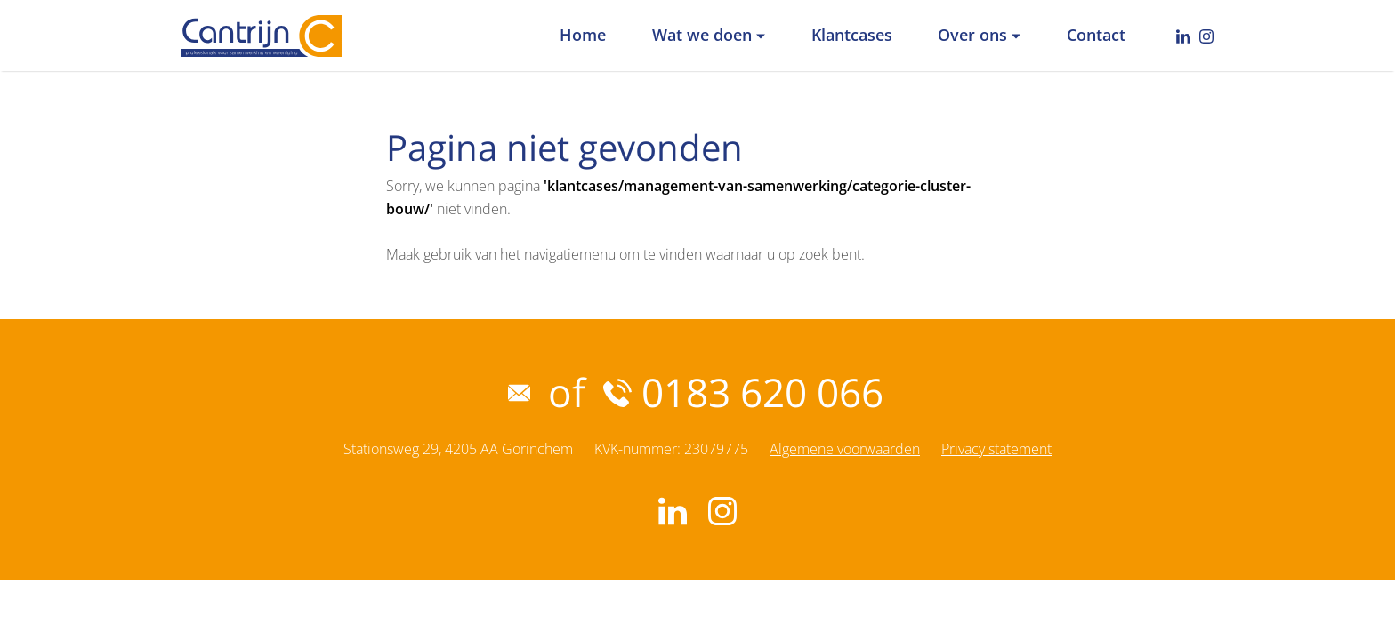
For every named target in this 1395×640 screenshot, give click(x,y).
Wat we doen (702, 34)
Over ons (972, 34)
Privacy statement (996, 449)
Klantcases (851, 34)
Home (583, 34)
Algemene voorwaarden (845, 449)
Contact (1096, 34)
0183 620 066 (743, 392)
